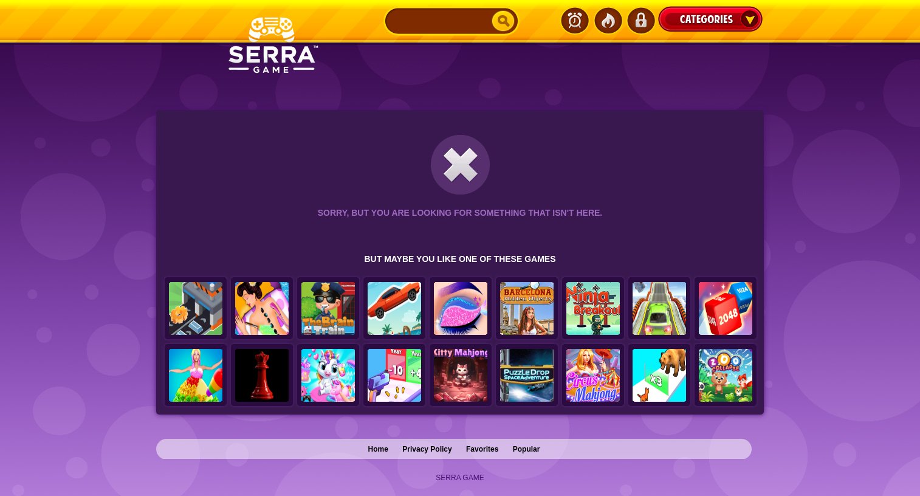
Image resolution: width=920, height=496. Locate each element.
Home (378, 449)
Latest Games (575, 20)
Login (640, 20)
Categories (710, 19)
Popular (526, 449)
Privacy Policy (426, 449)
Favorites (482, 449)
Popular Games (607, 20)
